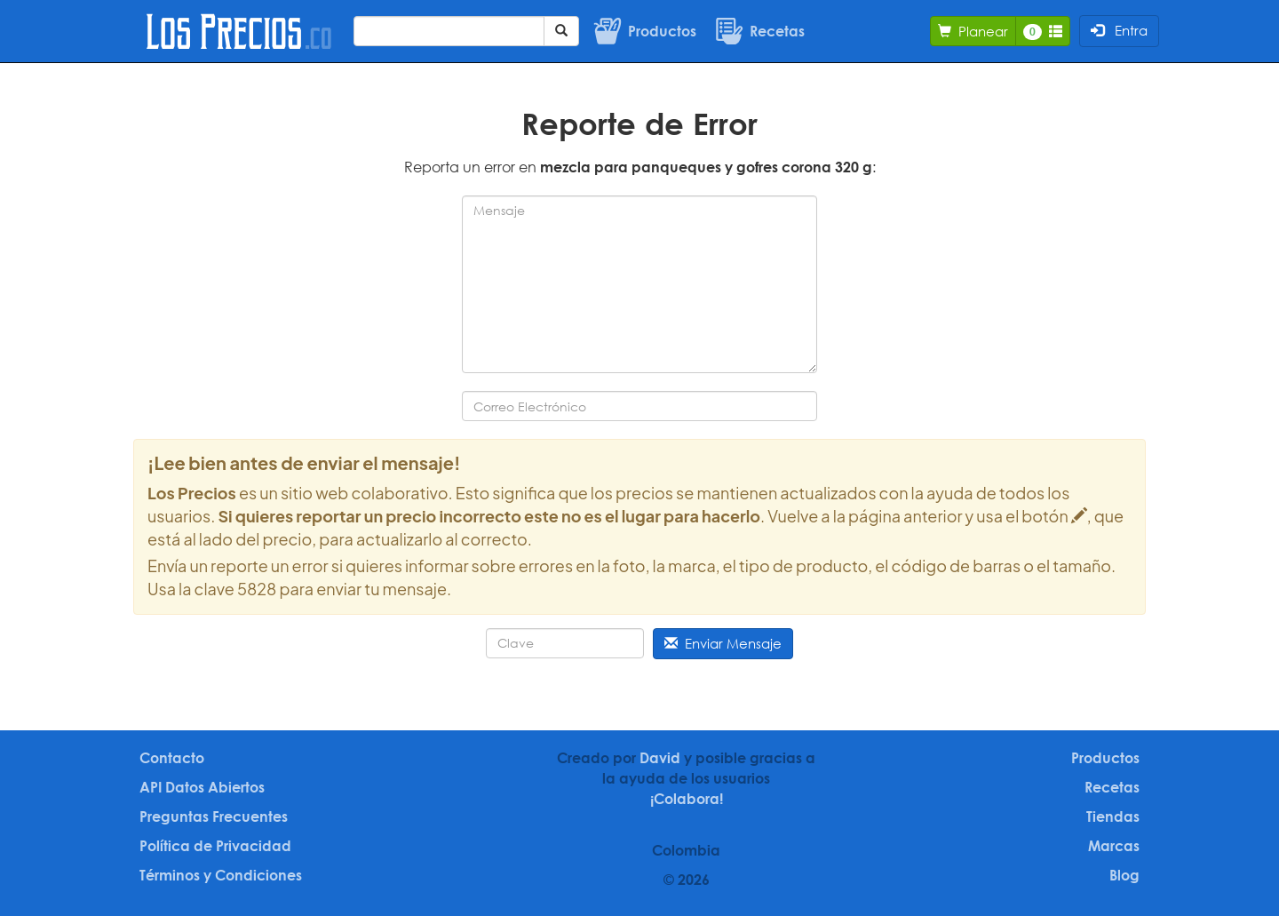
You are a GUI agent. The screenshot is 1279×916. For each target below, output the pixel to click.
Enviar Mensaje (723, 643)
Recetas (1112, 787)
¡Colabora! (686, 799)
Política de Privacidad (215, 846)
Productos (1105, 758)
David (660, 758)
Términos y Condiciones (220, 875)
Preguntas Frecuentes (213, 816)
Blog (1124, 875)
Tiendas (1113, 816)
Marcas (1114, 846)
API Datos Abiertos (202, 787)
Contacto (171, 758)
